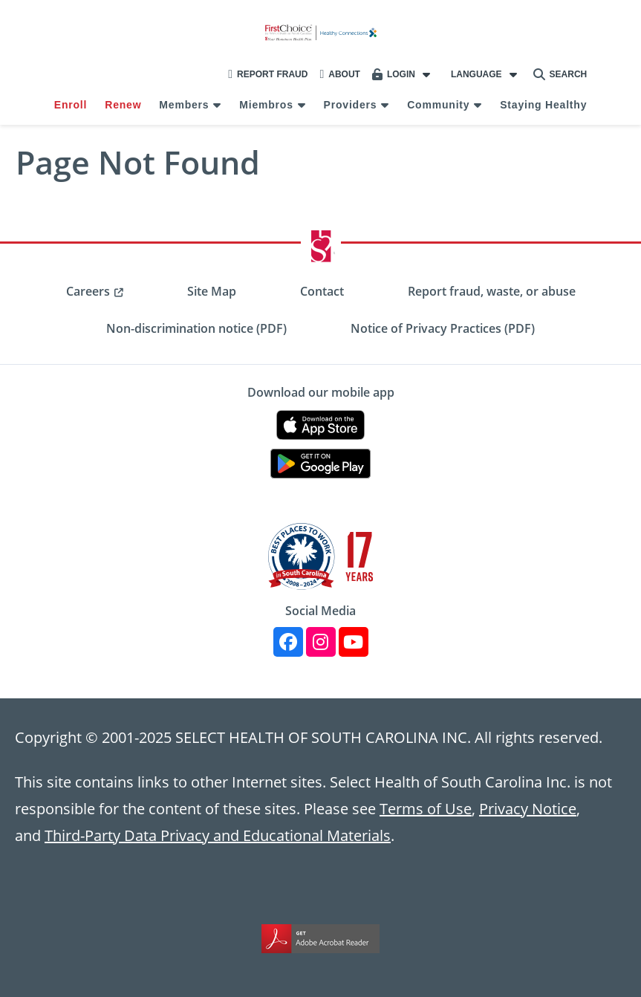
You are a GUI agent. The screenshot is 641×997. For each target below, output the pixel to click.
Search (560, 74)
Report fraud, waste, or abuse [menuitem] (492, 291)
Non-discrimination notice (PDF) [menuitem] (196, 328)
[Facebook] (288, 642)
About (339, 74)
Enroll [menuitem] (70, 105)
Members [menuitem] (184, 105)
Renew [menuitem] (123, 105)
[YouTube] (353, 642)
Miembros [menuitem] (266, 105)
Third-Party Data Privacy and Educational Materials (218, 835)
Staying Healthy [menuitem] (543, 105)
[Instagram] (321, 642)
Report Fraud (268, 74)
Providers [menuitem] (350, 105)
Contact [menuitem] (322, 291)
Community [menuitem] (438, 105)
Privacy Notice (527, 808)
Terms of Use (426, 808)
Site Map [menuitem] (211, 291)
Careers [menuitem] (88, 291)
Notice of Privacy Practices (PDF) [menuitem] (443, 328)
